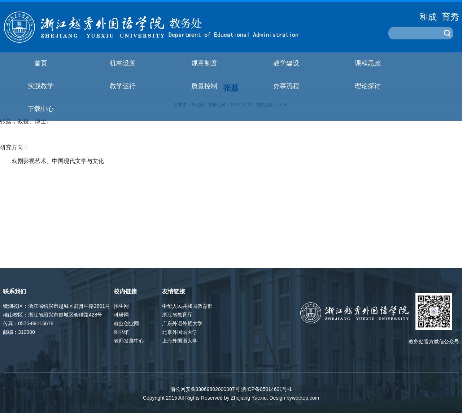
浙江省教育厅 (177, 315)
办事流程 (286, 86)
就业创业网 (126, 323)
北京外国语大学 (179, 332)
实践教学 (41, 86)
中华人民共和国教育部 (187, 306)
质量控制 (204, 86)
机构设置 (123, 63)
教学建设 (286, 63)
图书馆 (121, 332)
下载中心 (41, 108)
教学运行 (123, 86)
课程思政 (368, 63)
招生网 (121, 306)
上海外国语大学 (179, 341)
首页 (40, 63)
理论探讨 (368, 86)
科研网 (121, 315)
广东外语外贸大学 (182, 323)
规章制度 (204, 63)
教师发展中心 (129, 341)
